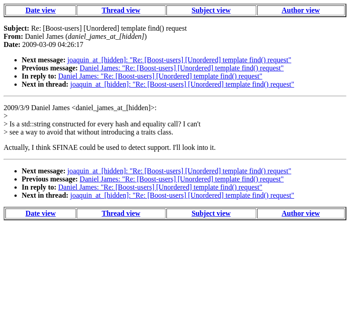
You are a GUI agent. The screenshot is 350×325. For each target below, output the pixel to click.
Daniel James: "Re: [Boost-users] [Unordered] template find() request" (182, 68)
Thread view (121, 10)
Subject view (211, 10)
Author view (300, 10)
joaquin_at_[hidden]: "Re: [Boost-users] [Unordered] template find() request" (179, 60)
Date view (40, 10)
